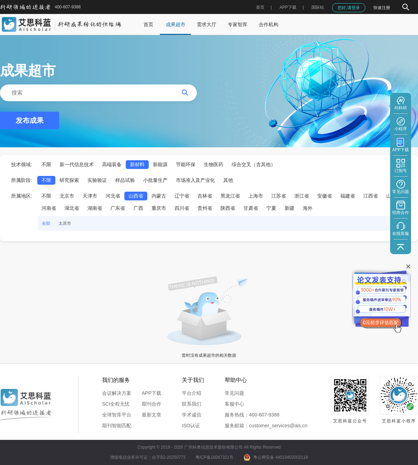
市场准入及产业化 (195, 180)
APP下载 (151, 393)
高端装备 (112, 164)
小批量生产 (155, 180)
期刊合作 (151, 404)
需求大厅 (206, 24)
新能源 (160, 164)
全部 (46, 223)
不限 (46, 164)
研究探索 (69, 180)
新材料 (137, 164)
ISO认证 (191, 425)
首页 (260, 7)
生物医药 (213, 164)
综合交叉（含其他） (254, 164)
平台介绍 (191, 393)
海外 (307, 208)
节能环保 (185, 164)
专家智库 (237, 24)
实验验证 (97, 180)
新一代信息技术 (77, 164)
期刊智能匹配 (116, 425)
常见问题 (234, 393)
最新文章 (151, 415)
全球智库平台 (116, 415)
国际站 (317, 7)
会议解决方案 (116, 393)
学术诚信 (191, 415)
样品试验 (125, 180)
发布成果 (30, 120)
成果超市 (175, 24)
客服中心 (234, 404)
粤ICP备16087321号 (214, 457)
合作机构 (268, 24)
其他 (228, 180)
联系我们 (191, 404)
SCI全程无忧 (116, 404)
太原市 (65, 223)
